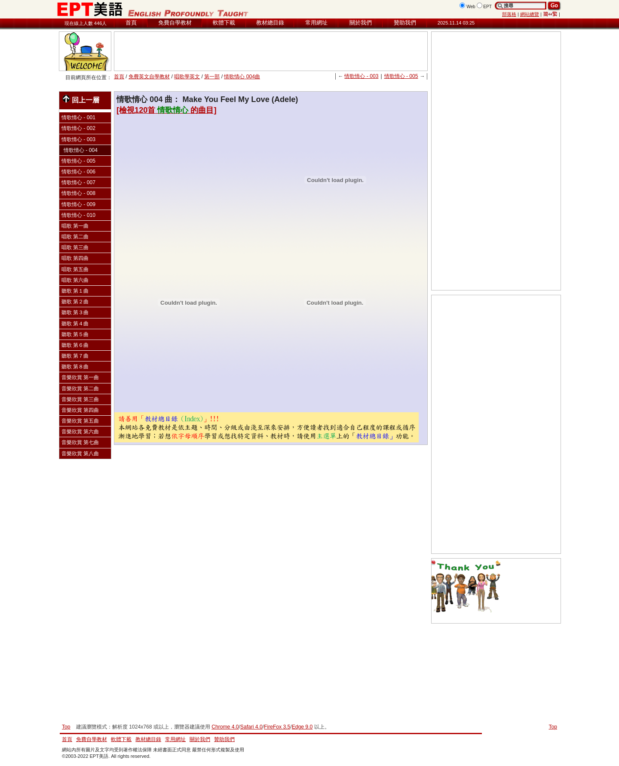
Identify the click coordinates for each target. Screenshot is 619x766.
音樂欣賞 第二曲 (80, 389)
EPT (487, 6)
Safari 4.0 (251, 727)
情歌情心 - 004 (81, 150)
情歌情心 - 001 (78, 117)
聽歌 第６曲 (75, 345)
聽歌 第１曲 (75, 291)
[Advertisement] (270, 51)
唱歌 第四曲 (75, 258)
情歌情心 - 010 (78, 215)
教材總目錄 (270, 22)
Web (470, 6)
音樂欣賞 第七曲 (80, 442)
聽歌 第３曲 (75, 312)
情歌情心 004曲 (242, 77)
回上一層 (80, 99)
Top (553, 727)
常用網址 (316, 22)
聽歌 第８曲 (75, 367)
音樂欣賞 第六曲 (80, 432)
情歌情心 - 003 (361, 76)
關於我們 (360, 22)
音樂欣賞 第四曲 (80, 410)
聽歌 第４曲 (75, 324)
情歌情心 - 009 (78, 204)
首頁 (131, 22)
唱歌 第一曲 (75, 226)
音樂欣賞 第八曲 (80, 454)
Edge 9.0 (302, 727)
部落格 (509, 14)
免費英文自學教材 (149, 77)
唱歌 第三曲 (75, 247)
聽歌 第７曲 (75, 356)
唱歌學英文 (187, 77)
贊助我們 (405, 22)
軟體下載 (224, 22)
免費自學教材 (175, 22)
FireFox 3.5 (277, 727)
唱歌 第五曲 (75, 269)
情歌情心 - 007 (78, 182)
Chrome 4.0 (225, 727)
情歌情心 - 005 (401, 76)
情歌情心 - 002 (78, 128)
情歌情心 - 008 (78, 193)
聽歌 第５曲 (75, 334)
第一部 (212, 77)
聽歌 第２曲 (75, 302)
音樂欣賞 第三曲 (80, 399)
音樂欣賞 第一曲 (80, 377)
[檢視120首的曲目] (166, 110)
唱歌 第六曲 (75, 280)
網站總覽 (529, 14)
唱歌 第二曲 (75, 237)
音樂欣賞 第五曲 (80, 421)
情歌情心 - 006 (78, 172)
